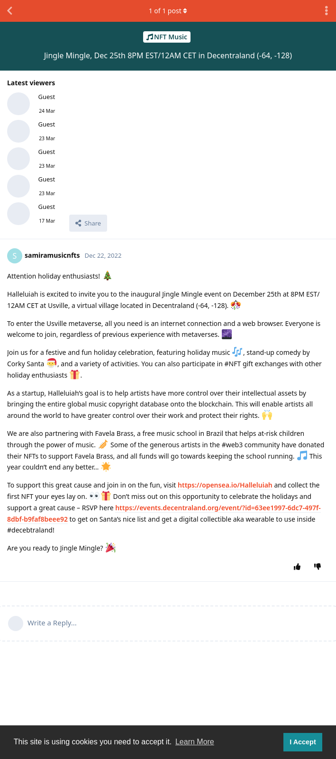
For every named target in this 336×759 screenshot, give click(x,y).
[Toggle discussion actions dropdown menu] (326, 11)
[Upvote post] (299, 567)
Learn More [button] (194, 742)
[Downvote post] (319, 567)
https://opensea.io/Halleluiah (225, 484)
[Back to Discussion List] (9, 11)
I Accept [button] (303, 742)
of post (168, 10)
